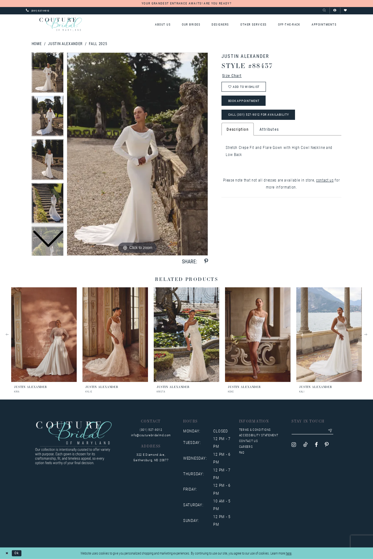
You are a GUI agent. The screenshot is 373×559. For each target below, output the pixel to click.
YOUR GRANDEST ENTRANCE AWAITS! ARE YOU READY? (186, 3)
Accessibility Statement (258, 435)
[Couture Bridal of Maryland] (60, 24)
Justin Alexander (65, 43)
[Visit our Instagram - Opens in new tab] (293, 445)
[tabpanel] (137, 154)
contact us (325, 179)
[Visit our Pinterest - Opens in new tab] (327, 445)
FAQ (242, 452)
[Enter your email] (312, 431)
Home (37, 43)
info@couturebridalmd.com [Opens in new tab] (151, 435)
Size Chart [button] (232, 75)
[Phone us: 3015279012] (37, 10)
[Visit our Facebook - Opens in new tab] (316, 445)
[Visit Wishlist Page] (345, 10)
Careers (246, 447)
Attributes (269, 129)
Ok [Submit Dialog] (16, 553)
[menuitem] (162, 24)
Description (237, 129)
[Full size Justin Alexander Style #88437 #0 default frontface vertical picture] (137, 154)
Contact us (248, 441)
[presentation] (44, 334)
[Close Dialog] (7, 553)
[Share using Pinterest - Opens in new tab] (206, 261)
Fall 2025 (98, 43)
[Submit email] (330, 431)
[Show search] (324, 10)
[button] (335, 10)
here (288, 553)
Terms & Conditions (255, 430)
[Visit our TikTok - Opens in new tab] (305, 445)
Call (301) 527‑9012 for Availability (258, 115)
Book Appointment (244, 101)
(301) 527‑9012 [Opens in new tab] (151, 430)
